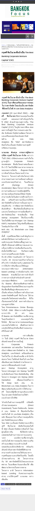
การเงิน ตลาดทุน (10, 45)
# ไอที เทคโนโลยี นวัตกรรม (24, 484)
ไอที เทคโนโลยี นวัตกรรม (23, 45)
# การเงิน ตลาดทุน (10, 484)
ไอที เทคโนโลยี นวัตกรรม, (8, 67)
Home (3, 45)
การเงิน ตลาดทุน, (29, 65)
